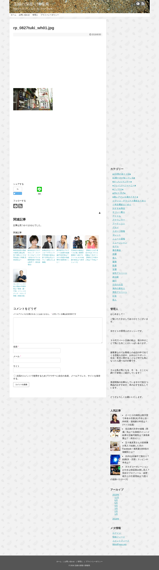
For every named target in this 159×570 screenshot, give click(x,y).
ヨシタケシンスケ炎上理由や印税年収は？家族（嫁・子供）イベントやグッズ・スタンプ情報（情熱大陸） (19, 290)
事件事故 (116, 250)
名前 (16, 347)
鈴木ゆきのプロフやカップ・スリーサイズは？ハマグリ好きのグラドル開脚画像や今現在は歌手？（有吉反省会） (34, 257)
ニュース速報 (118, 239)
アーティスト (118, 223)
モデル (115, 246)
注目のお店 (117, 284)
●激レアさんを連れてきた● (125, 197)
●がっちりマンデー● (122, 182)
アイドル (116, 216)
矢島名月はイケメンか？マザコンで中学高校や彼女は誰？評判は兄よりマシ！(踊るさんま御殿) (48, 256)
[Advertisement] (57, 64)
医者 (114, 265)
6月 (116, 500)
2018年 (115, 519)
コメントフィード (120, 541)
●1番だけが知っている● (123, 178)
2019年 (115, 495)
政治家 (115, 277)
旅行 (114, 281)
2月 (116, 511)
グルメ (115, 227)
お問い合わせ (24, 15)
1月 (116, 514)
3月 (116, 508)
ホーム (13, 15)
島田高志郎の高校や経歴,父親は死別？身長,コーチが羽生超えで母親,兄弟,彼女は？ (19, 255)
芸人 (114, 300)
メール (17, 356)
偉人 (114, 258)
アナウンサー (118, 220)
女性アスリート (119, 273)
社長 (114, 296)
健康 (114, 262)
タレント (116, 235)
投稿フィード (118, 537)
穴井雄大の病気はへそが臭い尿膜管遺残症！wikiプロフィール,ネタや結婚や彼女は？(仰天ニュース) (77, 256)
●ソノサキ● (117, 189)
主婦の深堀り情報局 (31, 4)
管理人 (35, 15)
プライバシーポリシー (50, 15)
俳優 (114, 254)
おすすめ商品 (118, 208)
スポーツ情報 (118, 231)
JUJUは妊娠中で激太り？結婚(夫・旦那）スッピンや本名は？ (135, 459)
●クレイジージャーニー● (124, 185)
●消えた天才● (118, 193)
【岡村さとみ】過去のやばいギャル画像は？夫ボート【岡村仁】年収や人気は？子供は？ (91, 255)
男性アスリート (119, 292)
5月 (116, 503)
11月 (117, 497)
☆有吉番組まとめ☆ (121, 204)
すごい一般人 (118, 212)
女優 (114, 269)
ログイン (116, 533)
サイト (16, 366)
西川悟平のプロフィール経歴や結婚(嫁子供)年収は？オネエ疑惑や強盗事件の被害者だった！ (63, 256)
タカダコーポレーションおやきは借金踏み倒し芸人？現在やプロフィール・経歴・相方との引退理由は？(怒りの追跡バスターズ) (130, 473)
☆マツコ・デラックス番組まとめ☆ (129, 201)
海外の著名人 (118, 288)
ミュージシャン (119, 243)
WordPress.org (119, 544)
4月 (116, 506)
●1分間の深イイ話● (121, 174)
